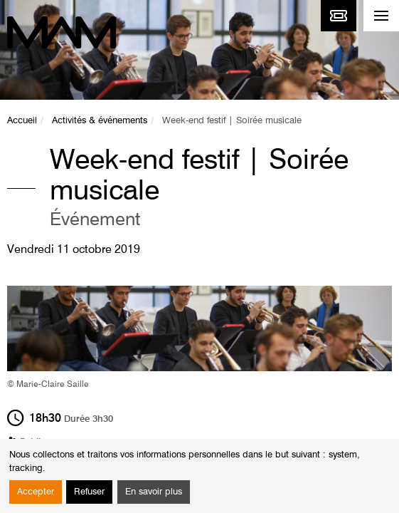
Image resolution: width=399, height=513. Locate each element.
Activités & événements (99, 120)
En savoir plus (153, 492)
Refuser (89, 492)
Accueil (22, 120)
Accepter (35, 492)
